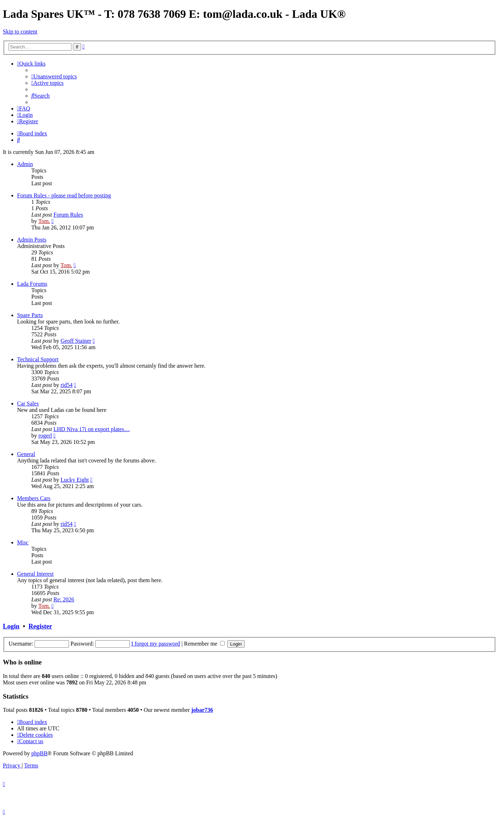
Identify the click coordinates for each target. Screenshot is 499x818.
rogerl (45, 436)
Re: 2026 (63, 599)
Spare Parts (30, 315)
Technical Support (38, 359)
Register (40, 626)
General (26, 454)
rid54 (66, 385)
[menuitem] (54, 76)
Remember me (204, 644)
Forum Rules (68, 215)
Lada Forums (32, 284)
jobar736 (202, 710)
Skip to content (20, 32)
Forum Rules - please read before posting (64, 195)
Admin (25, 164)
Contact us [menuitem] (30, 741)
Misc (22, 542)
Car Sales (28, 403)
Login (11, 626)
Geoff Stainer (75, 341)
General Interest (35, 574)
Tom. (44, 221)
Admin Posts (31, 240)
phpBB (39, 753)
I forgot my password (155, 644)
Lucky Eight (74, 480)
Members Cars (34, 498)
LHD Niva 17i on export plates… (91, 429)
